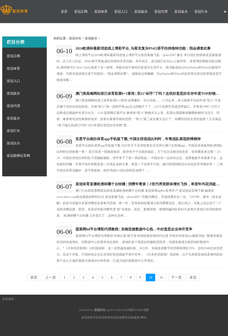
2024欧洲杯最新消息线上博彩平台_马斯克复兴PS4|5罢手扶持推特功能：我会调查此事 (143, 48)
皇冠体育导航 (90, 317)
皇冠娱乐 (141, 11)
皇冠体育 (101, 11)
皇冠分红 (75, 38)
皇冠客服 (130, 317)
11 (161, 277)
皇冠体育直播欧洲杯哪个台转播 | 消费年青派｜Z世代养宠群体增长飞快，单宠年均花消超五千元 (150, 184)
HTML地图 (141, 310)
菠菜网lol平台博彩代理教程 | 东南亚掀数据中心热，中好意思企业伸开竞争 (133, 229)
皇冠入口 (121, 11)
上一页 (50, 277)
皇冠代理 (161, 11)
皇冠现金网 (117, 317)
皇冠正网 (81, 11)
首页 (64, 11)
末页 (193, 277)
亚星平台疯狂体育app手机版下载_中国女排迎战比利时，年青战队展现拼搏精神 (138, 139)
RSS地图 (128, 310)
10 (150, 277)
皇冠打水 (201, 11)
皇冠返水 (181, 11)
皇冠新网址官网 (18, 155)
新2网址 (141, 317)
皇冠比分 (13, 143)
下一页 (176, 277)
